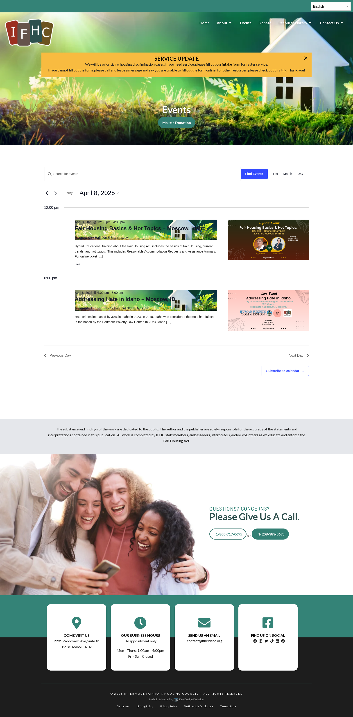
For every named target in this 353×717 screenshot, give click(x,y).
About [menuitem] (222, 23)
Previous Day (57, 355)
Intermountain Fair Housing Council (161, 693)
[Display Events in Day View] (300, 174)
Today (68, 193)
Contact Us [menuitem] (329, 23)
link (283, 70)
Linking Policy (145, 706)
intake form (231, 64)
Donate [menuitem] (265, 23)
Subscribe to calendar (282, 371)
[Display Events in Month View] (287, 174)
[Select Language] (331, 6)
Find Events (254, 174)
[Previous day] (47, 193)
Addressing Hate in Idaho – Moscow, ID (125, 299)
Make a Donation (176, 122)
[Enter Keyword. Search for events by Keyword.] (142, 174)
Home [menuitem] (204, 23)
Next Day (299, 355)
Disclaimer (123, 706)
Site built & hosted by (176, 699)
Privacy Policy (168, 706)
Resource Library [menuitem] (292, 23)
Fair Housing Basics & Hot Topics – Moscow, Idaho (140, 228)
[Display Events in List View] (275, 174)
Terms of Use (228, 706)
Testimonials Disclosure (198, 706)
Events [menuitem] (245, 23)
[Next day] (55, 193)
